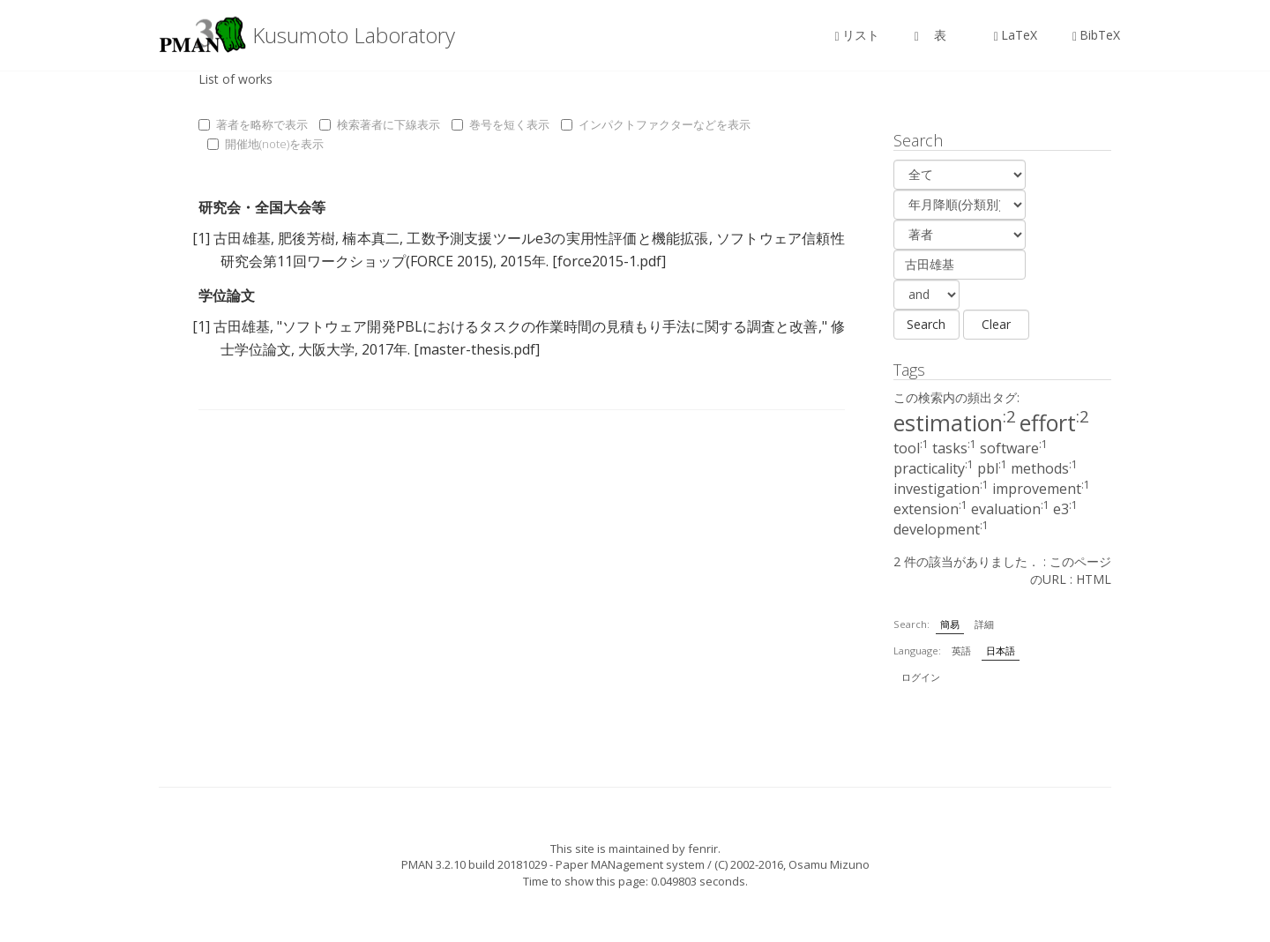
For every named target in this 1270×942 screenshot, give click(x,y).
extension (930, 509)
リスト (857, 34)
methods (1044, 468)
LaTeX (1015, 34)
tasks (954, 448)
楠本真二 (371, 238)
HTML (1093, 579)
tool (911, 448)
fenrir (703, 848)
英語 (961, 650)
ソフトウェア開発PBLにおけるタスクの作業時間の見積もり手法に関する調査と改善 (550, 326)
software (1014, 448)
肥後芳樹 (306, 238)
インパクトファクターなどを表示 (656, 124)
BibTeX (1096, 34)
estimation (954, 422)
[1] (201, 238)
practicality (933, 468)
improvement (1041, 488)
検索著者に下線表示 (379, 124)
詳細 (984, 624)
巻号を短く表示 (500, 124)
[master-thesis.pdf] (477, 349)
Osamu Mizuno (829, 864)
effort (1054, 422)
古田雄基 (242, 238)
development (941, 529)
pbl (992, 468)
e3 (1065, 509)
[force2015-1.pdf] (609, 261)
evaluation (1010, 509)
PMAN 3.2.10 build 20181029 (474, 864)
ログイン (920, 677)
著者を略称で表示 (253, 124)
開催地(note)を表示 (265, 144)
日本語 (1000, 650)
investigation (941, 488)
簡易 (950, 624)
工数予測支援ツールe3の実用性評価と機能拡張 (557, 238)
